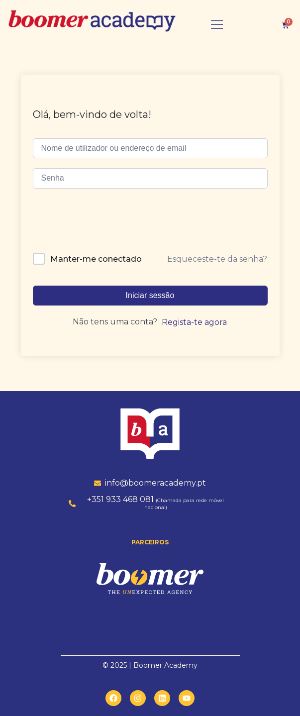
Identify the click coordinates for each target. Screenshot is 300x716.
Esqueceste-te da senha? (217, 259)
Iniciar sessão (150, 295)
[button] (217, 25)
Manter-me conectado (96, 259)
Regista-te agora (194, 322)
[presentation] (101, 224)
